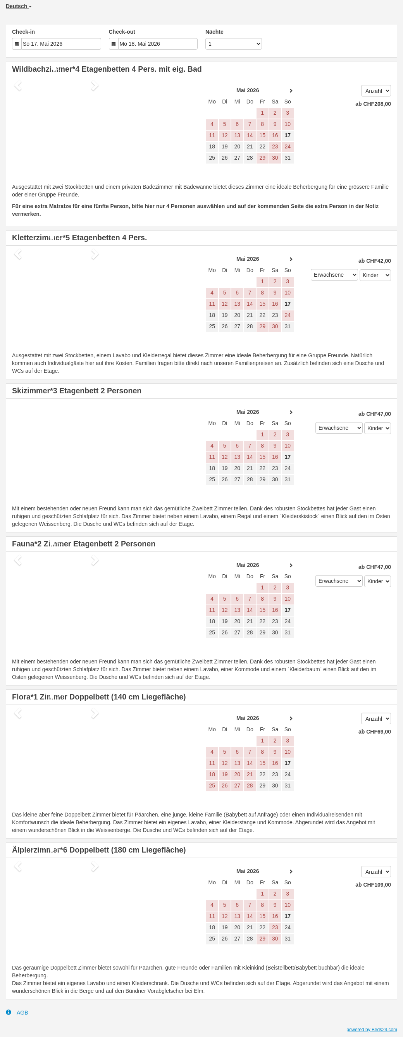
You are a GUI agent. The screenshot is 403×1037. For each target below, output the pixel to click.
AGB (17, 1012)
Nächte (214, 32)
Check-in (23, 32)
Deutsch (19, 6)
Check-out (122, 32)
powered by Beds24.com (371, 1029)
